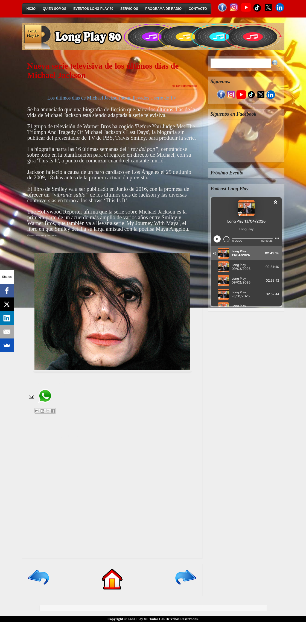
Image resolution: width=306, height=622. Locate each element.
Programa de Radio (163, 9)
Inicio (31, 9)
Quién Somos (54, 9)
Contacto (198, 9)
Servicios (129, 9)
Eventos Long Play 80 (93, 9)
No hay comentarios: (184, 85)
